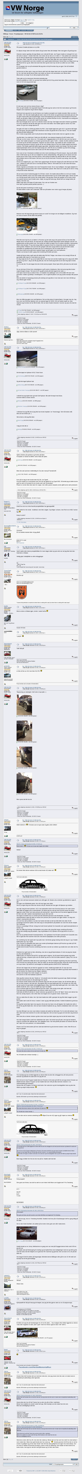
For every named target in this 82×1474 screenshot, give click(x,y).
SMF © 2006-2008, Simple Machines (47, 1470)
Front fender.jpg (21, 376)
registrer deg (30, 19)
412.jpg (19, 310)
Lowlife (6, 1298)
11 (12, 36)
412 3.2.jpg (20, 1241)
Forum (11, 34)
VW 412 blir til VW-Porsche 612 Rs (34, 34)
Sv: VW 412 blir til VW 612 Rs (32, 327)
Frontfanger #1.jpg (21, 283)
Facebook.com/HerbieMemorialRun (35, 1367)
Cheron (6, 865)
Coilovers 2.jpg (21, 312)
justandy (7, 666)
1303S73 (6, 1275)
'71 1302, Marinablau (21, 522)
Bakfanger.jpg (20, 294)
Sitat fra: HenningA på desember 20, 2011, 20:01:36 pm (30, 1210)
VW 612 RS (7, 42)
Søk (19, 30)
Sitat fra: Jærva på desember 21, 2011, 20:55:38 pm (29, 1395)
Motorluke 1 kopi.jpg (22, 406)
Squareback (8, 643)
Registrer (30, 30)
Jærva (6, 1070)
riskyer (6, 820)
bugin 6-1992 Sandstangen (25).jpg (25, 1338)
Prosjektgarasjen (18, 34)
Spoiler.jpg (19, 460)
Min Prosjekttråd (20, 543)
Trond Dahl (7, 570)
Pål (5, 546)
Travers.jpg (20, 234)
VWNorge (5, 34)
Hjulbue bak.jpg (21, 384)
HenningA (7, 1174)
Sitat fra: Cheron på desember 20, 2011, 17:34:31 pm (29, 1048)
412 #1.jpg (19, 208)
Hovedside (9, 30)
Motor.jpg (19, 400)
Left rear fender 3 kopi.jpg (23, 390)
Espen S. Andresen (7, 502)
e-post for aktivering (20, 21)
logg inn (22, 19)
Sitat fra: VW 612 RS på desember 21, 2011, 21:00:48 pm (30, 1425)
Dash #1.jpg (20, 420)
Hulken (6, 327)
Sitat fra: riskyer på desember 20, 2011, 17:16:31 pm (29, 844)
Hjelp (15, 30)
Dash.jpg (19, 429)
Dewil (6, 1349)
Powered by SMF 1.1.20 (32, 1470)
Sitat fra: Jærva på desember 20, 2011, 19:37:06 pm (29, 1144)
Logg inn (23, 30)
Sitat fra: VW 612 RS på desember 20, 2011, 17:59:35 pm (30, 1104)
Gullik (6, 606)
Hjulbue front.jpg (21, 367)
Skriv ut (75, 37)
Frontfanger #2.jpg (21, 288)
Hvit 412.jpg (20, 100)
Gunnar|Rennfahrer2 (10, 526)
